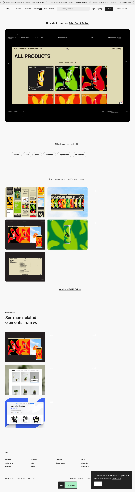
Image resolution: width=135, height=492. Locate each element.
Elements (8, 466)
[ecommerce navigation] (110, 347)
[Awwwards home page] (61, 485)
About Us (84, 463)
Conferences (60, 463)
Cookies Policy (10, 478)
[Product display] (67, 347)
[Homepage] (110, 202)
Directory (28, 9)
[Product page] (67, 413)
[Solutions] (110, 380)
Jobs (45, 9)
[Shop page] (25, 235)
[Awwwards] (7, 9)
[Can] (67, 235)
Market (51, 9)
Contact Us (85, 466)
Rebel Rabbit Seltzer (79, 23)
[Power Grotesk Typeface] (67, 380)
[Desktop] (67, 202)
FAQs (83, 459)
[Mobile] (25, 202)
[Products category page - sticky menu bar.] (25, 380)
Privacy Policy (31, 478)
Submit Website (122, 9)
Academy (37, 9)
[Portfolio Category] (25, 413)
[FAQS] (25, 267)
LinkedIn (89, 478)
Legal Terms (21, 478)
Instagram (81, 478)
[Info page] (110, 235)
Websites (8, 459)
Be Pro (109, 9)
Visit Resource (71, 485)
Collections (9, 463)
